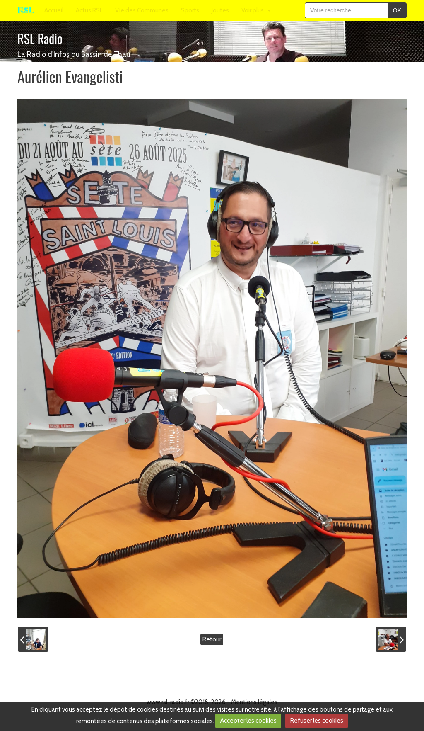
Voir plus (252, 10)
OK (397, 10)
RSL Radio (40, 38)
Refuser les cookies (316, 720)
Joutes (220, 10)
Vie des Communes (142, 10)
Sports (190, 10)
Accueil (53, 10)
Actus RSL (89, 10)
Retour (211, 639)
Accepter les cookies (248, 720)
